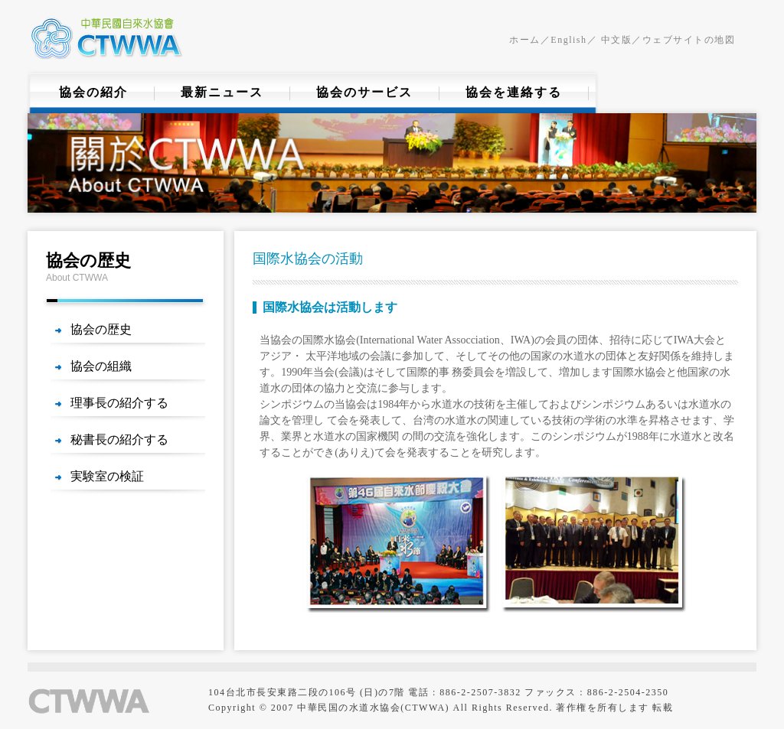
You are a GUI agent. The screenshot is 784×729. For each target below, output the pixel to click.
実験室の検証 (107, 476)
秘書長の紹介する (119, 439)
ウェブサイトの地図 (689, 39)
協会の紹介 (93, 92)
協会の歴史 (101, 329)
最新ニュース (222, 92)
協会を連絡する (514, 92)
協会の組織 (101, 366)
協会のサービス (364, 92)
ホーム (525, 39)
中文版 (614, 39)
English (568, 39)
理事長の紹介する (119, 402)
